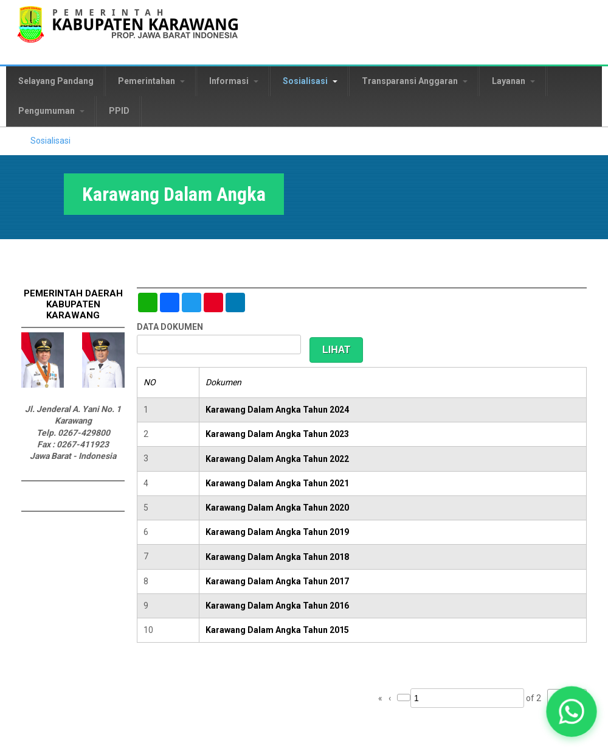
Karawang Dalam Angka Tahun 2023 (277, 434)
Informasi (233, 81)
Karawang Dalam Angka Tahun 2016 (277, 605)
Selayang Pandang (56, 81)
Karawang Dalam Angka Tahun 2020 (277, 507)
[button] (571, 711)
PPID (119, 111)
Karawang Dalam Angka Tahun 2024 (277, 409)
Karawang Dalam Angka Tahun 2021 (277, 483)
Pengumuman (51, 111)
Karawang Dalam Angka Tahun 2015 (277, 630)
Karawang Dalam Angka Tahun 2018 (277, 557)
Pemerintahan (151, 81)
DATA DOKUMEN (170, 327)
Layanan (513, 81)
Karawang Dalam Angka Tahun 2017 (277, 581)
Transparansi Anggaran (415, 81)
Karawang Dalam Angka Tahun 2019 (277, 532)
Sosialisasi (310, 81)
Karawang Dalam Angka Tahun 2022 (277, 459)
